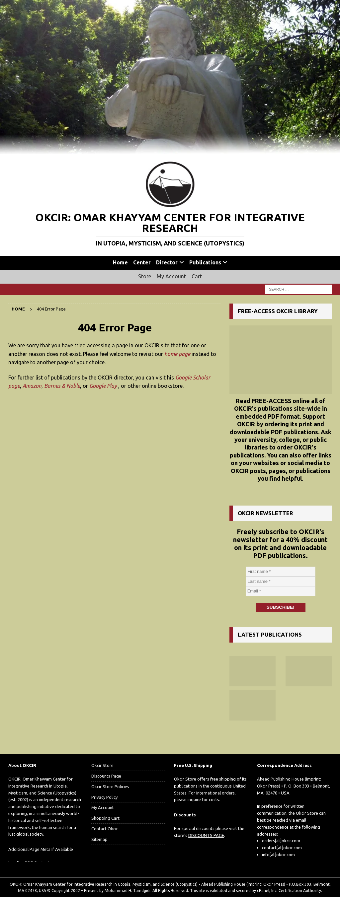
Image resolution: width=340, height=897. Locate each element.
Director (167, 262)
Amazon (32, 386)
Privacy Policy (104, 796)
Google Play (103, 386)
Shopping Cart (105, 818)
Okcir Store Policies (110, 786)
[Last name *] (280, 581)
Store (144, 276)
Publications (205, 262)
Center (142, 262)
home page (177, 354)
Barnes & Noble (62, 386)
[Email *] (280, 591)
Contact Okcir (104, 828)
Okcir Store (102, 765)
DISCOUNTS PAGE (206, 835)
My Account (171, 276)
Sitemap (99, 839)
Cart (197, 276)
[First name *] (280, 572)
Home (120, 262)
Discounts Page (106, 775)
